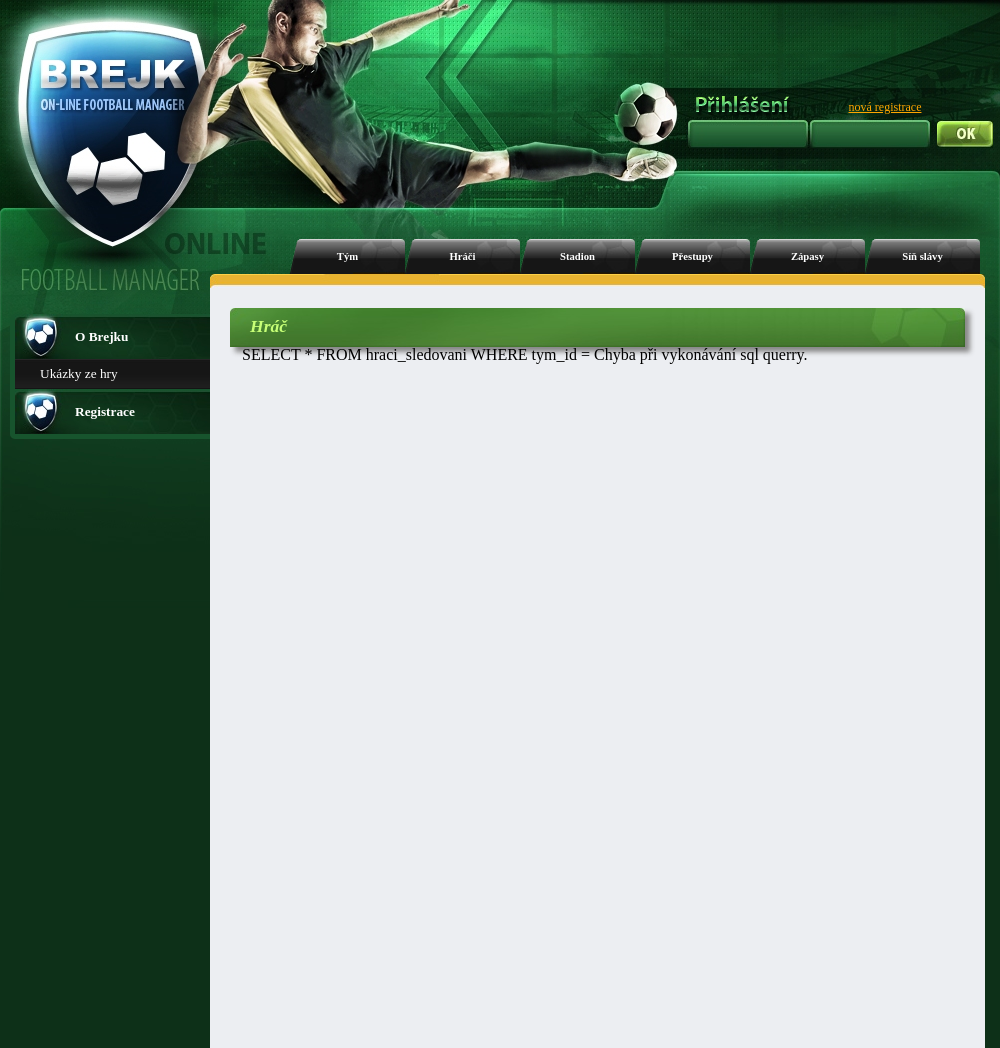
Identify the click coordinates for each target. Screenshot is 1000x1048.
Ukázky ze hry (79, 373)
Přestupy (692, 256)
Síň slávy (922, 256)
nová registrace (885, 107)
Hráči (462, 256)
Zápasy (807, 256)
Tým (347, 256)
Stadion (577, 256)
